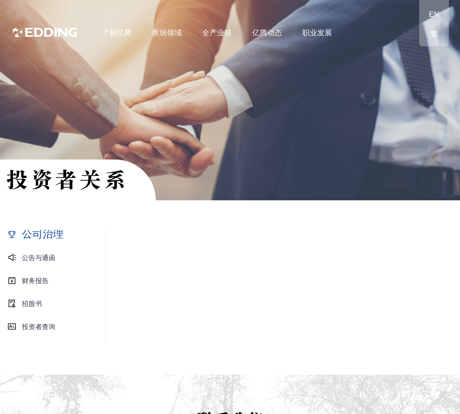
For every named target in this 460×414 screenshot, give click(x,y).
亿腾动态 (267, 33)
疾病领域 (167, 33)
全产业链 (217, 33)
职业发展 (317, 33)
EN (434, 14)
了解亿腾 (117, 33)
